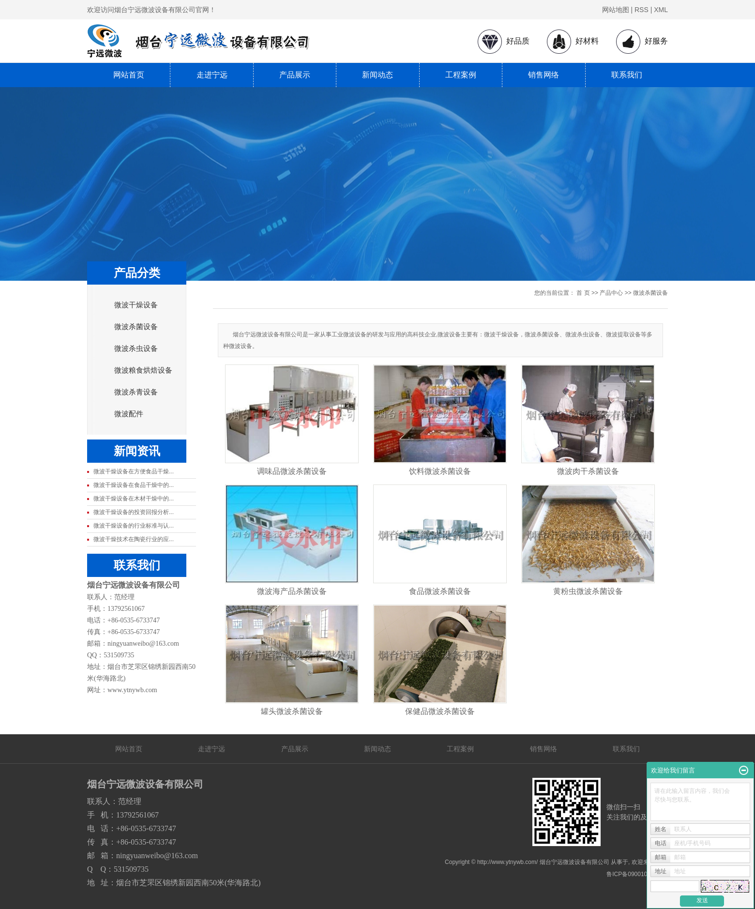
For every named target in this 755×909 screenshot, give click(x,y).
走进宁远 (211, 75)
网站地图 (615, 10)
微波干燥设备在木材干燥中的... (133, 498)
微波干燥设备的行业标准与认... (133, 525)
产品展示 (294, 75)
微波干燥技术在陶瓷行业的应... (133, 539)
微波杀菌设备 (136, 327)
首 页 (582, 292)
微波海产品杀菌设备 (292, 591)
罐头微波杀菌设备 (292, 711)
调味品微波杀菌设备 (292, 471)
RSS (641, 10)
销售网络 (543, 75)
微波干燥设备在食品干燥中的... (133, 485)
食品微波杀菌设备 (440, 591)
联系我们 (626, 75)
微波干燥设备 (136, 305)
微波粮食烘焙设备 (143, 370)
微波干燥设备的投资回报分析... (133, 512)
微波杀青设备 (136, 392)
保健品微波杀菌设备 (440, 711)
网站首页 (128, 75)
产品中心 (611, 292)
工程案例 (460, 75)
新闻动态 (377, 75)
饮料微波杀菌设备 (440, 471)
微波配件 (128, 414)
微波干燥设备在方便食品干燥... (133, 471)
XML (661, 10)
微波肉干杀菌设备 (588, 471)
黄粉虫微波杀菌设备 (588, 591)
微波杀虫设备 (136, 348)
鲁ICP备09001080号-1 (635, 874)
